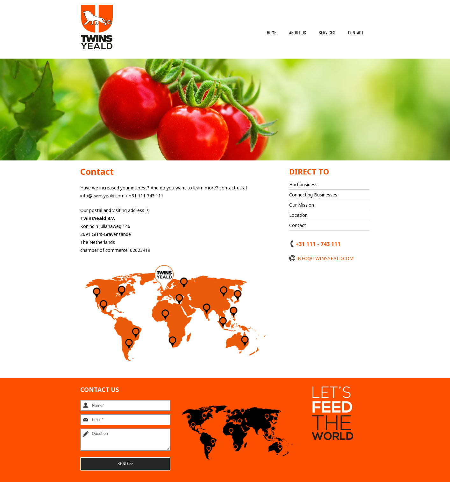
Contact (356, 32)
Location (298, 215)
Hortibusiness (303, 184)
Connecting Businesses (313, 195)
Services (327, 32)
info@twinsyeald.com (321, 258)
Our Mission (301, 205)
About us (297, 32)
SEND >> (125, 463)
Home (271, 32)
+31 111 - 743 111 (315, 245)
